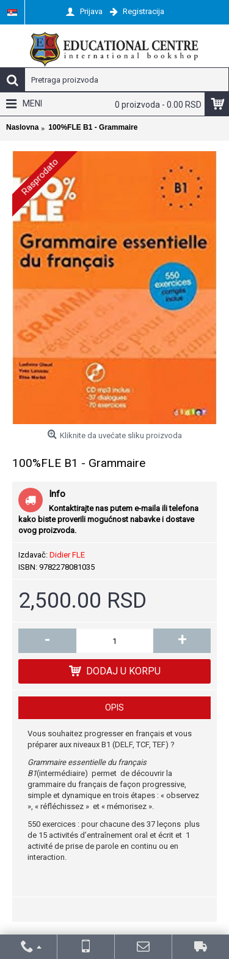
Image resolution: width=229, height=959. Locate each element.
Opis (114, 707)
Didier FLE (67, 554)
